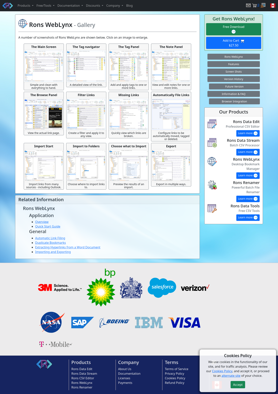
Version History (233, 79)
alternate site (231, 376)
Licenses (124, 378)
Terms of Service (176, 369)
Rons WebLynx (233, 56)
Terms (171, 362)
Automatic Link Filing (50, 238)
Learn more (248, 133)
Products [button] (24, 5)
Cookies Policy (175, 378)
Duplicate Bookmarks (50, 243)
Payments (125, 383)
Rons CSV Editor (82, 378)
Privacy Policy (174, 373)
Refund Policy (174, 383)
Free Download (234, 29)
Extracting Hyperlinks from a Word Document (67, 247)
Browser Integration (234, 101)
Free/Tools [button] (44, 5)
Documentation (129, 373)
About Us (124, 369)
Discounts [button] (93, 5)
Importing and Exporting (53, 252)
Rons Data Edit (81, 369)
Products (81, 362)
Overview (42, 222)
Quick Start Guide (47, 226)
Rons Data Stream (84, 373)
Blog (129, 5)
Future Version (234, 86)
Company (128, 362)
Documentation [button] (69, 5)
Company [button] (113, 5)
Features (233, 64)
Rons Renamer (81, 387)
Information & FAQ (233, 94)
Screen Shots (234, 71)
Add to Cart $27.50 (233, 43)
